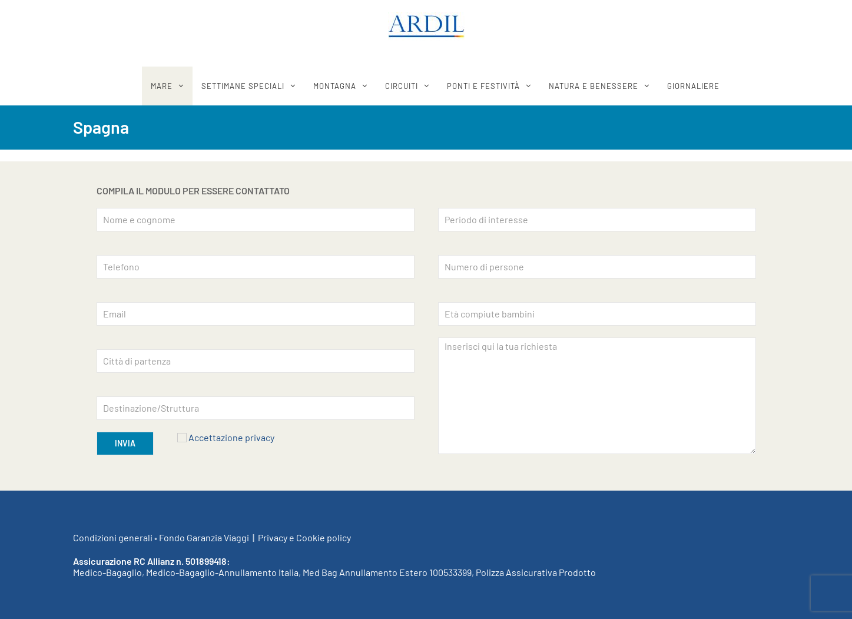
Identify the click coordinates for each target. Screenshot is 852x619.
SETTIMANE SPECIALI (242, 86)
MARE (162, 86)
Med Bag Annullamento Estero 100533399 (387, 572)
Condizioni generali (113, 537)
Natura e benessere (593, 86)
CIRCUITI (401, 86)
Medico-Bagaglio (107, 572)
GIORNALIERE (693, 86)
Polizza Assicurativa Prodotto (536, 572)
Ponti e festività (483, 86)
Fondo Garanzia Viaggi (204, 537)
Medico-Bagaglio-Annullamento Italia (222, 572)
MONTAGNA (334, 86)
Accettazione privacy (231, 437)
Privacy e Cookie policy (304, 537)
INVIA (125, 443)
